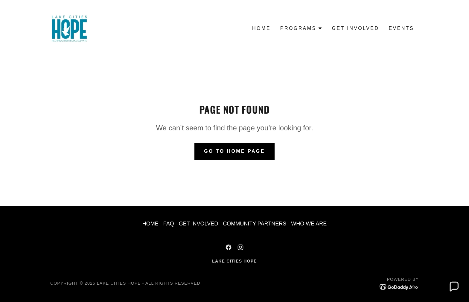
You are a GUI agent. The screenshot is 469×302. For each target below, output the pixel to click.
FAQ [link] (168, 224)
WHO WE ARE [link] (309, 224)
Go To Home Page (234, 151)
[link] (69, 28)
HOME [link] (261, 28)
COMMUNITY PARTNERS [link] (254, 224)
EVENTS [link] (401, 28)
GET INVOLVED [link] (355, 28)
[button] (301, 28)
